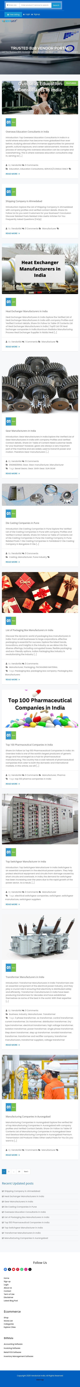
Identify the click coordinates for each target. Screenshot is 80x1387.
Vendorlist (16, 165)
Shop (6, 1317)
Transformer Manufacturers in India (25, 977)
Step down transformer (17, 1032)
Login (6, 1284)
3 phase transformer (25, 1017)
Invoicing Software (12, 1348)
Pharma (61, 775)
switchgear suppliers (30, 899)
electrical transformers (34, 1025)
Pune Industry (40, 557)
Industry (23, 1014)
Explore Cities (10, 1327)
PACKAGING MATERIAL (47, 667)
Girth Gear (39, 468)
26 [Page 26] (19, 1171)
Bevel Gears (21, 468)
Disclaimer (8, 1297)
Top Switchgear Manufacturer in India (26, 861)
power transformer (36, 1028)
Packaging (29, 667)
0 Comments (31, 165)
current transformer (15, 1021)
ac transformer (44, 1017)
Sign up (7, 1281)
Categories (9, 1324)
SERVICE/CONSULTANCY (56, 168)
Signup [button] (37, 14)
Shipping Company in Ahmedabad (24, 201)
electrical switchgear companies (32, 895)
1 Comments (31, 341)
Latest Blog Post (11, 1300)
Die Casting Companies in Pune (22, 522)
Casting (13, 557)
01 (8, 122)
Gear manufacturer (39, 464)
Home (6, 1278)
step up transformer (40, 1032)
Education (14, 168)
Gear (25, 464)
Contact (7, 1291)
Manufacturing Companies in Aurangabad (28, 1116)
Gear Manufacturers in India (21, 430)
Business (13, 1014)
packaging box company (44, 670)
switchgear (55, 895)
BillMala (8, 1338)
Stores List (8, 1321)
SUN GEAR (50, 468)
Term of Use (9, 1294)
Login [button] (27, 14)
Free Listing (13, 14)
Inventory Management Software (18, 1356)
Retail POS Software (12, 1352)
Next (26, 1171)
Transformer (49, 1014)
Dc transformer (34, 1021)
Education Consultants (32, 168)
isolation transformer (15, 1028)
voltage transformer (54, 1039)
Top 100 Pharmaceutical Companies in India (29, 744)
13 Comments (32, 461)
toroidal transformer (61, 1032)
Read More (12, 173)
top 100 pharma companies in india (33, 778)
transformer (11, 1036)
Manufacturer (49, 228)
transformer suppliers (32, 1039)
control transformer (63, 1017)
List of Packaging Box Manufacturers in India (29, 630)
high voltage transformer (60, 1025)
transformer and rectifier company (36, 1036)
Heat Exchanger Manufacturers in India (27, 311)
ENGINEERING (15, 464)
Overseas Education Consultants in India (27, 131)
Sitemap (40, 1379)
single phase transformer (60, 1028)
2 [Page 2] (8, 1171)
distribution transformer (54, 1021)
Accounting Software (13, 1344)
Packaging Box (22, 670)
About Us (8, 1288)
